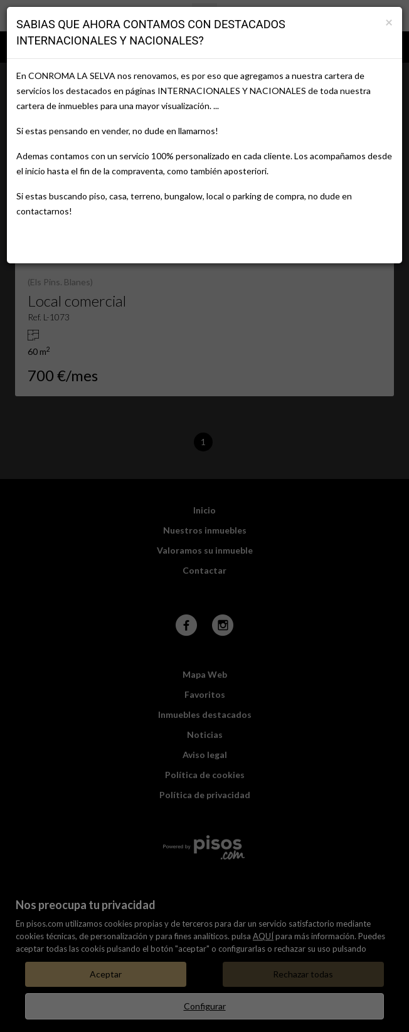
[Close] (389, 21)
